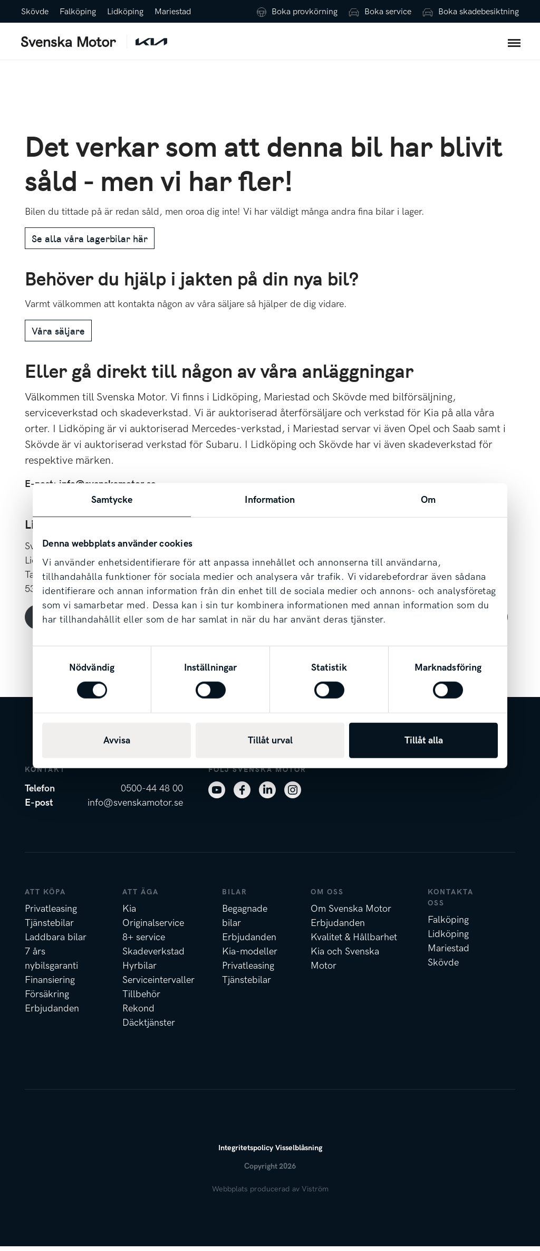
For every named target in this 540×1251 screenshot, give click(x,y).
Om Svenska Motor (351, 913)
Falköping (78, 12)
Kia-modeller (249, 956)
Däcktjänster (148, 1027)
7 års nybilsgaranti (51, 963)
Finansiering (50, 984)
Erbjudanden (52, 1013)
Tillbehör (141, 999)
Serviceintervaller (158, 984)
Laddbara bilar (55, 942)
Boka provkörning (305, 12)
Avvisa (116, 740)
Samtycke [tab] (112, 499)
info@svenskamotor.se (135, 807)
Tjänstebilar (49, 927)
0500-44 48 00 (152, 793)
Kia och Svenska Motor (345, 963)
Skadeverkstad (153, 956)
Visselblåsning (298, 1152)
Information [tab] (270, 499)
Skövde (35, 12)
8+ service (143, 942)
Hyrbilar (139, 970)
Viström (315, 1193)
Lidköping (125, 12)
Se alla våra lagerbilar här (90, 243)
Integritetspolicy (245, 1152)
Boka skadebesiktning (478, 12)
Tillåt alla (423, 740)
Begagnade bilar (244, 920)
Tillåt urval (270, 740)
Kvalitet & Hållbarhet (354, 942)
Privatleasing (51, 913)
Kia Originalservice (153, 920)
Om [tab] (428, 499)
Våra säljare (58, 335)
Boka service (387, 12)
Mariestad (173, 12)
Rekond (138, 1013)
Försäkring (47, 999)
